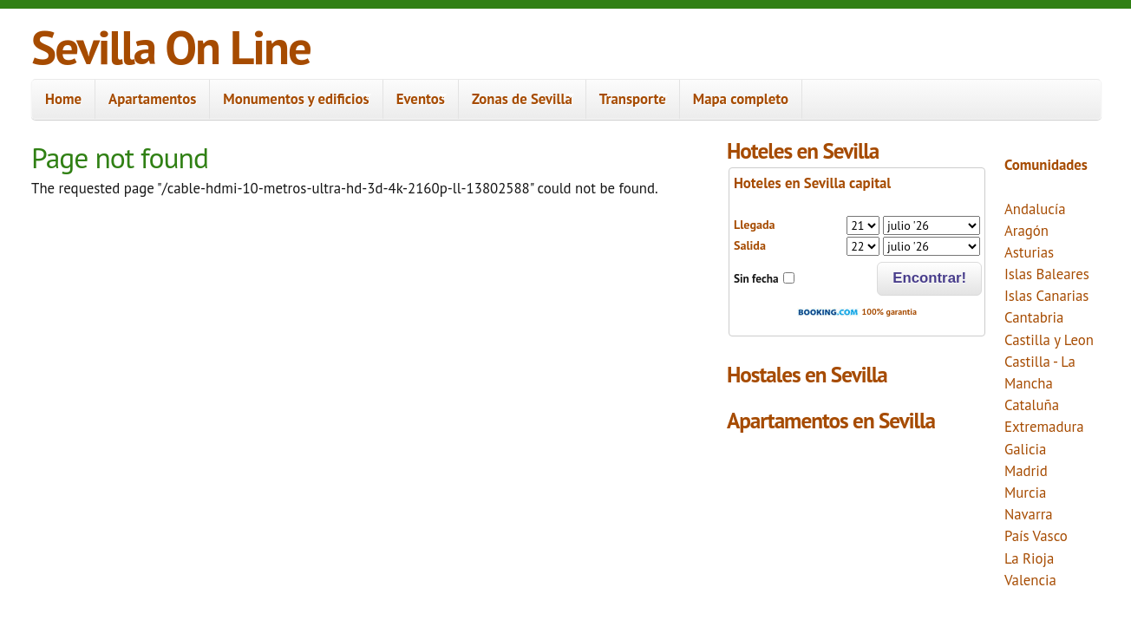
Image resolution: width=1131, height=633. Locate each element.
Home (63, 98)
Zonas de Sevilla (516, 99)
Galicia (1025, 449)
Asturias (1029, 252)
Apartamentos (152, 98)
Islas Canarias (1046, 295)
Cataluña (1031, 404)
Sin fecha (756, 278)
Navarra (1028, 514)
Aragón (1026, 230)
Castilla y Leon (1049, 339)
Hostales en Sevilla (807, 374)
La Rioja (1029, 558)
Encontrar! (929, 278)
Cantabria (1033, 317)
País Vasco (1036, 535)
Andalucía (1035, 209)
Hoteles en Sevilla (803, 150)
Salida (750, 245)
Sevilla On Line (171, 46)
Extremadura (1044, 426)
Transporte (627, 99)
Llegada (754, 224)
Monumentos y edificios (290, 99)
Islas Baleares (1046, 274)
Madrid (1026, 470)
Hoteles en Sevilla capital (812, 183)
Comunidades (1046, 164)
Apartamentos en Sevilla (831, 420)
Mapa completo (740, 98)
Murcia (1025, 492)
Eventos (415, 99)
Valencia (1030, 580)
